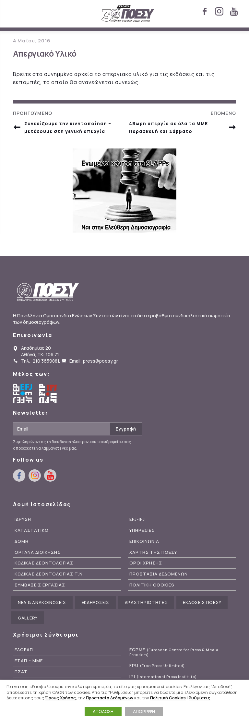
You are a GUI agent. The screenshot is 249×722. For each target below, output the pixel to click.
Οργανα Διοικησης (38, 552)
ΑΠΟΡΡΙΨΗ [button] (144, 711)
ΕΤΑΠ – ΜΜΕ (29, 660)
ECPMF (174, 652)
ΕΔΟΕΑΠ (24, 649)
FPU (157, 665)
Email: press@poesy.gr (93, 361)
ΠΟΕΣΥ (128, 13)
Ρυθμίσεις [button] (199, 698)
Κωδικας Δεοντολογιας (44, 563)
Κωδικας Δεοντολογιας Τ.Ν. (49, 574)
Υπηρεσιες (142, 530)
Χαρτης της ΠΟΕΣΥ (153, 552)
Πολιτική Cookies (168, 698)
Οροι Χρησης (145, 563)
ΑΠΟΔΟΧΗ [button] (103, 711)
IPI (163, 676)
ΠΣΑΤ (21, 671)
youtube (234, 11)
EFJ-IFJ (137, 519)
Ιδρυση (23, 519)
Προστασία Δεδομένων (109, 698)
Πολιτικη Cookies (151, 585)
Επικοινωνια (144, 541)
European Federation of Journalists (22, 393)
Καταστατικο (32, 530)
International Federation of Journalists (48, 393)
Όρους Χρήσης (60, 698)
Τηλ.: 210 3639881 (40, 361)
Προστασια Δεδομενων (158, 574)
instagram (219, 11)
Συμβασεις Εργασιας (40, 585)
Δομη (22, 541)
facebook (204, 11)
